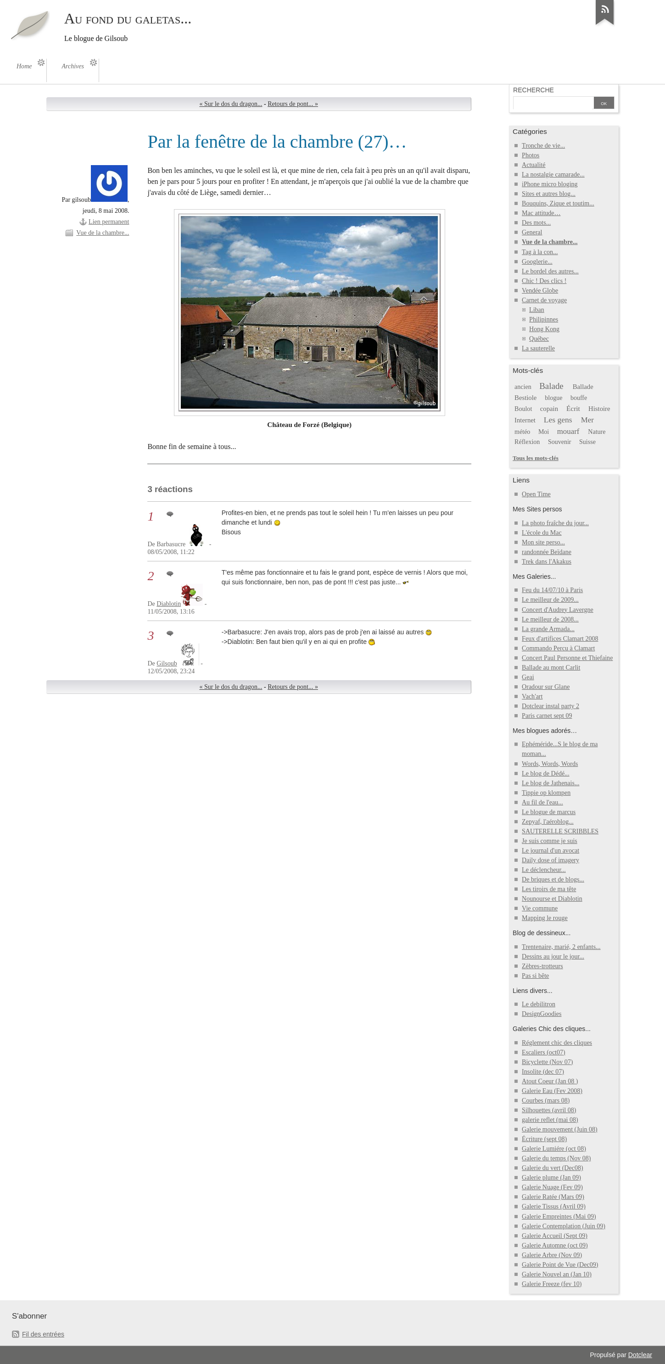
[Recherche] (553, 104)
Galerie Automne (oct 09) (555, 1245)
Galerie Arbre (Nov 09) (552, 1255)
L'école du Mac (542, 532)
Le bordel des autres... (550, 271)
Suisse (587, 441)
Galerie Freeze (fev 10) (551, 1284)
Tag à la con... (540, 252)
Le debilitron (538, 1004)
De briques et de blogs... (553, 879)
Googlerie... (537, 261)
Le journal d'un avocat (550, 850)
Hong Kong (544, 329)
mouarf (568, 431)
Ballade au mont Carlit (551, 667)
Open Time (536, 494)
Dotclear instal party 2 (550, 706)
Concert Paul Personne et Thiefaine (567, 657)
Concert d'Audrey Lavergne (557, 609)
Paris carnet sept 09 (547, 715)
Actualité (533, 164)
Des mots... (536, 222)
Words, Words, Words (550, 763)
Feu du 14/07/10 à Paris (552, 590)
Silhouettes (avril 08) (549, 1110)
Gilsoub (166, 663)
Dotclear (640, 1354)
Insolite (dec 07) (543, 1071)
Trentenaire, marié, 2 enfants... (561, 946)
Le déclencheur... (544, 869)
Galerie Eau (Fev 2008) (552, 1090)
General (532, 232)
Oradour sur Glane (546, 686)
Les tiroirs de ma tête (549, 889)
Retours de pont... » (293, 103)
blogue (553, 397)
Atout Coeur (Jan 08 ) (550, 1081)
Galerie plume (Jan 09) (551, 1177)
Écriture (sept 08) (544, 1139)
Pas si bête (535, 975)
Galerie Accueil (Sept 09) (554, 1235)
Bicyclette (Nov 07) (547, 1062)
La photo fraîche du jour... (555, 523)
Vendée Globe (540, 290)
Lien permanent (109, 221)
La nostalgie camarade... (553, 174)
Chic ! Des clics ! (544, 280)
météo (522, 431)
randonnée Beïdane (546, 552)
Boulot (523, 408)
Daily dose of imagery (550, 860)
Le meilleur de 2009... (550, 599)
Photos (530, 155)
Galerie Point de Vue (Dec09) (560, 1264)
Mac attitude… (541, 213)
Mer (587, 420)
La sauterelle (538, 348)
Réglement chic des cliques (557, 1042)
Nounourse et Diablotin (552, 898)
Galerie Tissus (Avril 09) (554, 1206)
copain (549, 408)
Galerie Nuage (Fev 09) (552, 1187)
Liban (536, 309)
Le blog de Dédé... (546, 773)
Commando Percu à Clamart (558, 648)
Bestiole (525, 397)
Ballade (583, 386)
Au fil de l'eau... (542, 802)
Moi (543, 431)
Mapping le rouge (545, 918)
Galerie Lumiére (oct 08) (554, 1148)
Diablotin (168, 603)
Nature (596, 431)
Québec (539, 338)
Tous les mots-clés (536, 458)
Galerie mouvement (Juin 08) (560, 1129)
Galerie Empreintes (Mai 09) (559, 1216)
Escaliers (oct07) (543, 1052)
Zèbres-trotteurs (542, 966)
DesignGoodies (541, 1013)
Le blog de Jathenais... (550, 783)
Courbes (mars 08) (546, 1100)
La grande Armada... (548, 629)
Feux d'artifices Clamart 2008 (560, 638)
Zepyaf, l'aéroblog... (548, 821)
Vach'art (532, 696)
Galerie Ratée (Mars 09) (553, 1196)
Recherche (533, 90)
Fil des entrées (43, 1334)
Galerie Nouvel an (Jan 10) (557, 1274)
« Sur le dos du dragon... (230, 103)
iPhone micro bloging (549, 184)
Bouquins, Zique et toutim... (558, 203)
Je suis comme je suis (549, 840)
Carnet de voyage (544, 300)
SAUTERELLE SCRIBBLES (560, 831)
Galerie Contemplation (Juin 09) (563, 1226)
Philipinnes (543, 319)
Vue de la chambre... (102, 232)
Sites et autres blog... (549, 193)
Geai (528, 677)
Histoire (599, 408)
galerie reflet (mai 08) (550, 1119)
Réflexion (527, 441)
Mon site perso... (543, 542)
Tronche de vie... (543, 145)
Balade (551, 386)
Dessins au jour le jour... (553, 956)
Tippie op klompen (546, 792)
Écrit (573, 408)
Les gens (558, 419)
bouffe (578, 397)
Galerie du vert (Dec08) (552, 1167)
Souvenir (559, 441)
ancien (522, 386)
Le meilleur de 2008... (550, 619)
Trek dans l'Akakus (546, 561)
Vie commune (540, 908)
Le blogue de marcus (549, 812)
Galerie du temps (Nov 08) (556, 1158)
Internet (525, 420)
